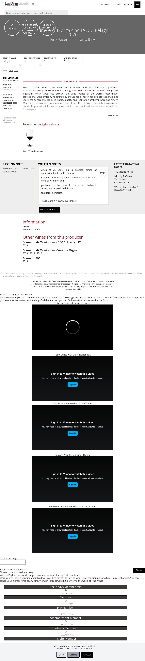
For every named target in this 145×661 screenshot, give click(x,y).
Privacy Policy (86, 648)
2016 (39, 253)
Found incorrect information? (9, 120)
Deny (61, 655)
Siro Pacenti (60, 39)
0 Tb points (70, 81)
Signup (128, 4)
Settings (73, 655)
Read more (113, 115)
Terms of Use (71, 648)
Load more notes (49, 209)
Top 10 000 (104, 4)
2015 (25, 245)
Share (139, 571)
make (25, 168)
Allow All (87, 655)
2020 (5, 70)
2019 (11, 70)
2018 (16, 70)
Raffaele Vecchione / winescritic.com (123, 179)
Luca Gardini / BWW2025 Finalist (126, 188)
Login (117, 4)
